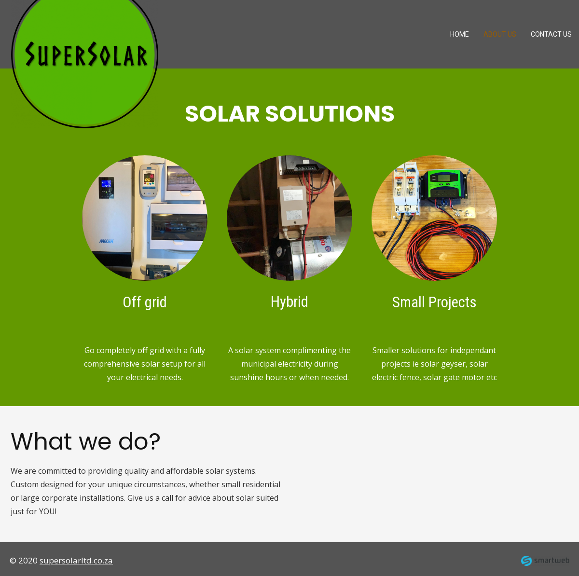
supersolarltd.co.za (76, 560)
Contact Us (551, 34)
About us (499, 34)
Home (459, 34)
